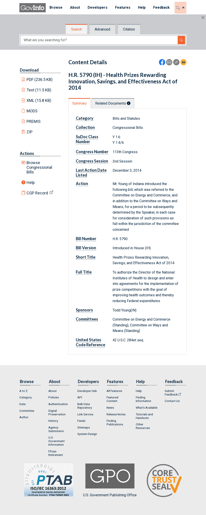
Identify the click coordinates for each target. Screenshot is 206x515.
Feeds (81, 420)
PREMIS (34, 121)
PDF (40, 79)
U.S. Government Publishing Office (110, 480)
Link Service (85, 414)
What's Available (146, 407)
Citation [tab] (129, 29)
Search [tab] (76, 29)
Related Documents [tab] (112, 103)
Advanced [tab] (102, 29)
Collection (85, 127)
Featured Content (112, 399)
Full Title (84, 272)
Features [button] (122, 7)
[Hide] (203, 17)
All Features (114, 391)
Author (24, 417)
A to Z (23, 391)
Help (31, 182)
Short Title (85, 257)
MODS (32, 111)
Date (22, 404)
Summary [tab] (79, 103)
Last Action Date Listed (91, 172)
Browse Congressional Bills (39, 167)
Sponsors (84, 309)
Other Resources (143, 426)
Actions (27, 153)
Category (84, 118)
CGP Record (37, 193)
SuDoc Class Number (87, 139)
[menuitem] (56, 8)
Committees (87, 319)
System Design (87, 434)
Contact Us (172, 401)
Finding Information (143, 399)
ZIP (30, 132)
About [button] (75, 7)
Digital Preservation (57, 412)
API (79, 397)
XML (39, 100)
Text (39, 90)
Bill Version (86, 247)
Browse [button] (55, 7)
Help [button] (142, 7)
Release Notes (116, 414)
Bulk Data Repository (84, 405)
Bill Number (86, 238)
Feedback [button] (161, 7)
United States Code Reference (90, 342)
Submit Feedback (171, 392)
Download (29, 70)
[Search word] (99, 40)
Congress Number (92, 151)
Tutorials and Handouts (144, 416)
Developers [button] (97, 7)
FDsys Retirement (55, 453)
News (110, 407)
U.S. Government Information (56, 441)
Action (82, 183)
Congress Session (92, 161)
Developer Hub (87, 391)
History (53, 420)
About (52, 391)
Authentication (58, 404)
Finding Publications (115, 422)
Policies (53, 397)
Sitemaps (83, 427)
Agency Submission (56, 429)
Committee (26, 410)
